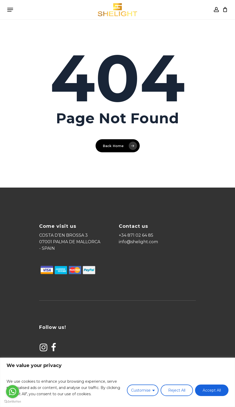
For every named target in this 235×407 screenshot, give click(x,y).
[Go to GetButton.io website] (12, 401)
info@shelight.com (138, 241)
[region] (117, 382)
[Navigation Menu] (10, 9)
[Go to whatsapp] (12, 391)
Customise (141, 390)
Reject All (176, 390)
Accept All (212, 390)
